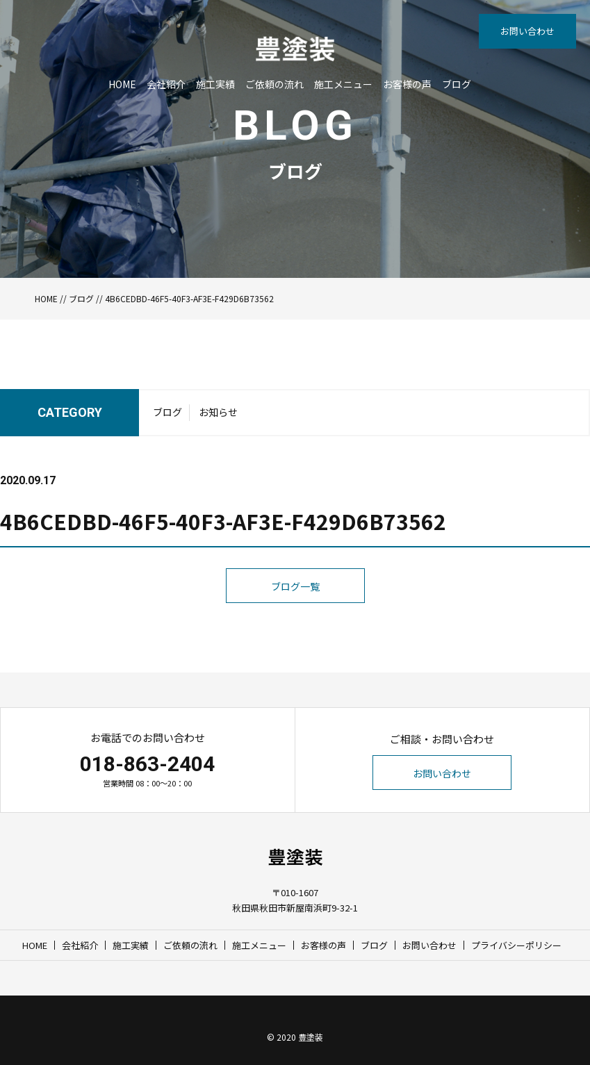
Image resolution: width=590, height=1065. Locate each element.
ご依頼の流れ (274, 84)
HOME (122, 84)
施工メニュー (343, 84)
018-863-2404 (147, 764)
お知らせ (218, 412)
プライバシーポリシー (516, 945)
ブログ (456, 84)
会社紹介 (166, 84)
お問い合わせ (527, 31)
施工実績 (215, 84)
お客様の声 (407, 84)
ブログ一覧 (295, 586)
